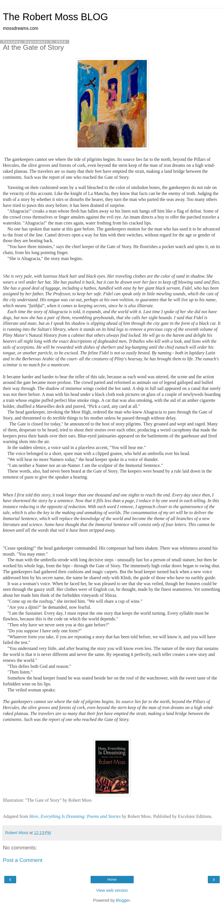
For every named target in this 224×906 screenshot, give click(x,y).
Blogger (123, 900)
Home (111, 880)
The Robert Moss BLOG (55, 16)
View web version (112, 890)
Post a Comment (22, 860)
